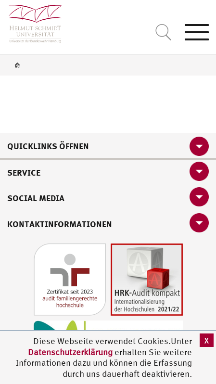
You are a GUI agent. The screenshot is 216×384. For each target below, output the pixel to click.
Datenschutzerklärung (70, 352)
